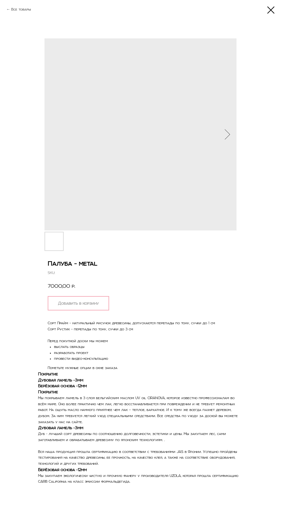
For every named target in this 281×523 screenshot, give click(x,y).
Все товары (21, 9)
